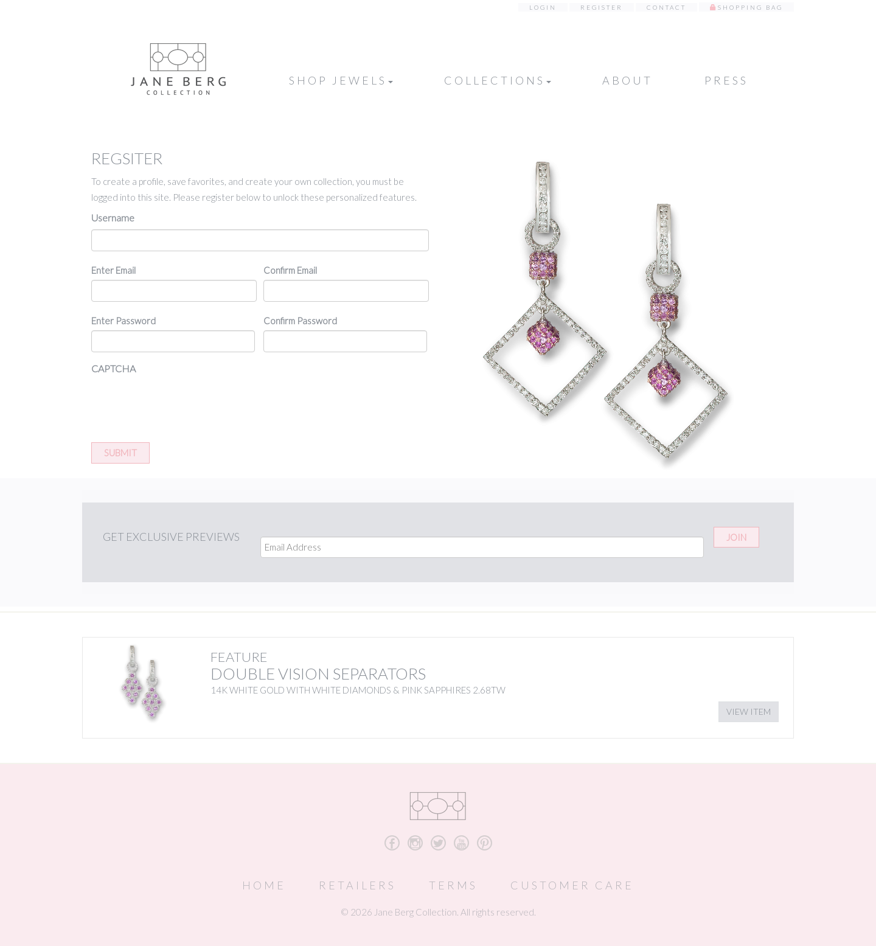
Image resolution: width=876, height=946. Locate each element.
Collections (497, 80)
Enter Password (123, 320)
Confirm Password (300, 320)
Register (601, 7)
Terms (453, 885)
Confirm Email (290, 270)
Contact (666, 7)
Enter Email (113, 270)
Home (264, 885)
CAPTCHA (113, 368)
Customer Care (572, 885)
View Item (748, 711)
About (627, 80)
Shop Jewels (341, 80)
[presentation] (183, 404)
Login (543, 7)
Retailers (357, 885)
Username (112, 217)
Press (726, 80)
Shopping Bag (750, 7)
